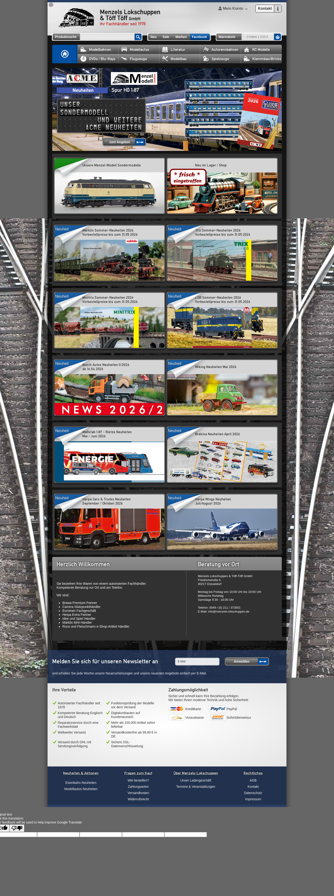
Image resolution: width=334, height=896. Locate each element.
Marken (181, 37)
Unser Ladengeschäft (195, 780)
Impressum (253, 799)
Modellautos (135, 49)
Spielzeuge (216, 59)
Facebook (199, 37)
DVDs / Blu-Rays (97, 59)
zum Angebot (119, 142)
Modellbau (174, 59)
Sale (166, 37)
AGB (253, 780)
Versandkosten (138, 793)
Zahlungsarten (138, 786)
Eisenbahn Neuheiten (80, 783)
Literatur (173, 49)
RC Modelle (257, 49)
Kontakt (253, 786)
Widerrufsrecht (138, 799)
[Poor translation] (17, 828)
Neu (154, 37)
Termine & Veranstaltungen (195, 786)
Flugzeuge (134, 59)
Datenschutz (253, 793)
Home (65, 54)
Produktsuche (66, 37)
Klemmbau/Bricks (262, 59)
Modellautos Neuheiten (80, 789)
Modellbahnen (95, 49)
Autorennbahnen (220, 49)
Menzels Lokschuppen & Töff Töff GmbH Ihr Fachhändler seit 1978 (109, 17)
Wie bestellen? (138, 780)
